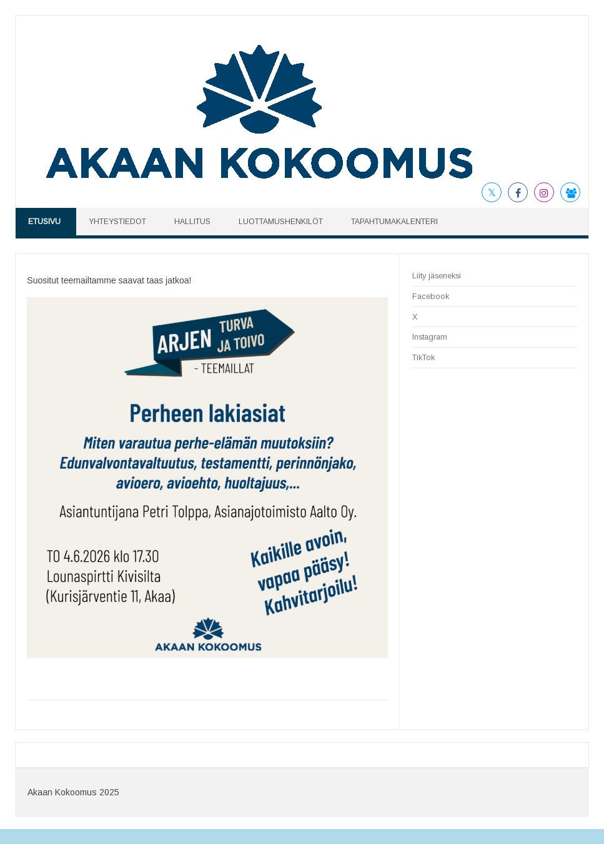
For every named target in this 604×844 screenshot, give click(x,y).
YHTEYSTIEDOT (117, 221)
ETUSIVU (44, 221)
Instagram (429, 336)
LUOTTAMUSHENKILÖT (281, 221)
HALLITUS (192, 221)
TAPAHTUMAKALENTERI (394, 221)
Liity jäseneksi (436, 275)
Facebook (430, 296)
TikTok (423, 357)
